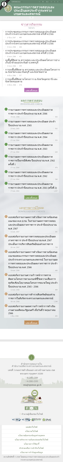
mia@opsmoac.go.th (32, 385)
